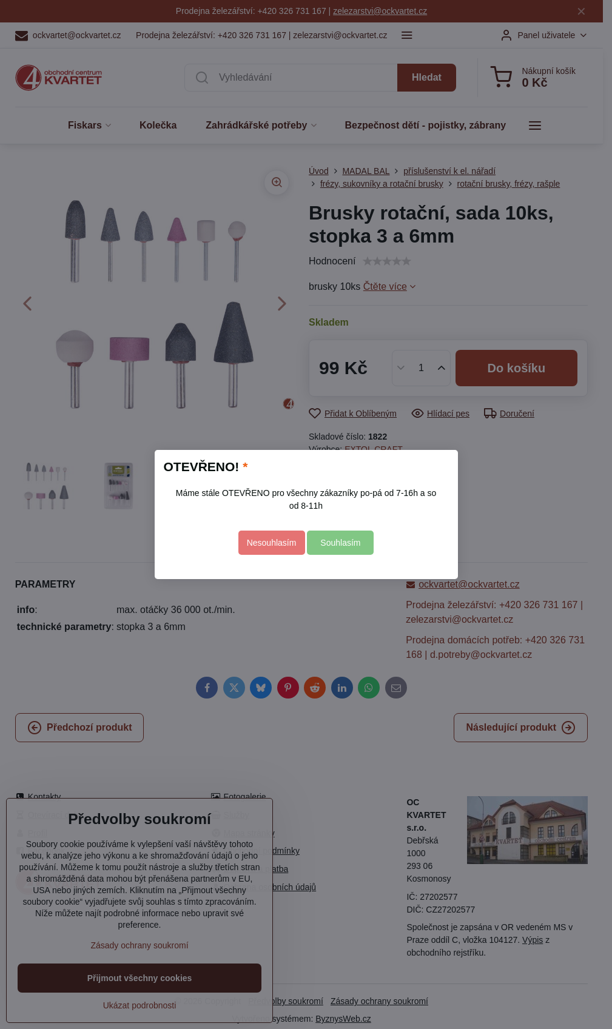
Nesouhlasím (272, 543)
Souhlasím (340, 543)
